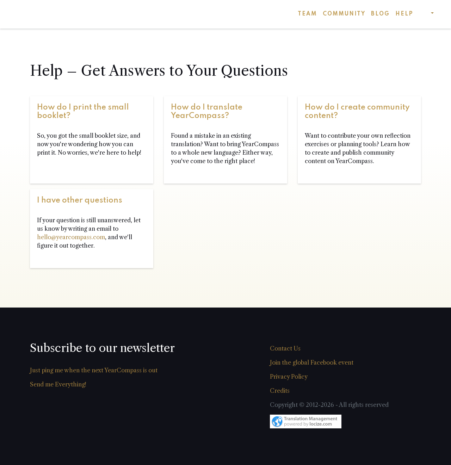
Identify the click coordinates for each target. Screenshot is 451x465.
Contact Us (285, 348)
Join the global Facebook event (311, 362)
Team (307, 14)
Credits (280, 390)
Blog (380, 14)
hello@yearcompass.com (71, 237)
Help (404, 14)
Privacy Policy (289, 376)
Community (344, 14)
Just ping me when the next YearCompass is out (93, 370)
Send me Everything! (58, 384)
